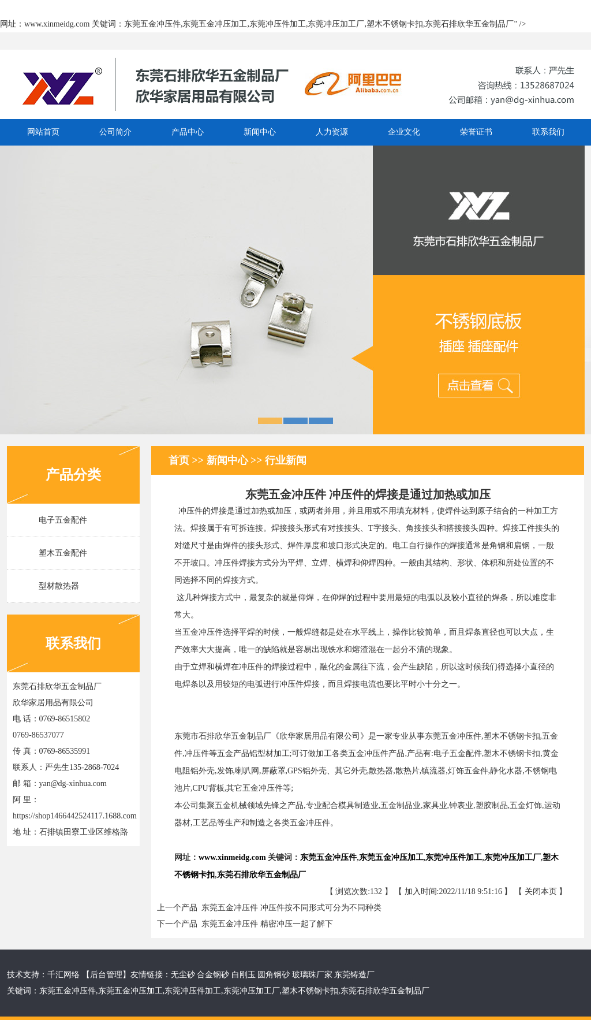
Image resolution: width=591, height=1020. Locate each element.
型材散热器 (59, 586)
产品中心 (187, 132)
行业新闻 (285, 460)
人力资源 (332, 132)
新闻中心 (260, 132)
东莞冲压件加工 (192, 991)
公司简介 (115, 132)
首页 (180, 460)
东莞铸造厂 (354, 974)
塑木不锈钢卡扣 (310, 991)
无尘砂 (183, 974)
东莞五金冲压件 (67, 991)
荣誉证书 (476, 132)
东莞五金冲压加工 (130, 991)
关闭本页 (541, 891)
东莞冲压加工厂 (251, 991)
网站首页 (43, 132)
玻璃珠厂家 (311, 974)
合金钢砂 (213, 974)
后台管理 (106, 974)
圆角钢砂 (273, 974)
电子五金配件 (63, 520)
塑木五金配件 (63, 553)
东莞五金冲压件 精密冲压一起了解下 (265, 924)
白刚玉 (243, 974)
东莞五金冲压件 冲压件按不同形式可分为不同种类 (289, 907)
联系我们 (548, 132)
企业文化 (404, 132)
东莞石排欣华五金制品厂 (385, 991)
